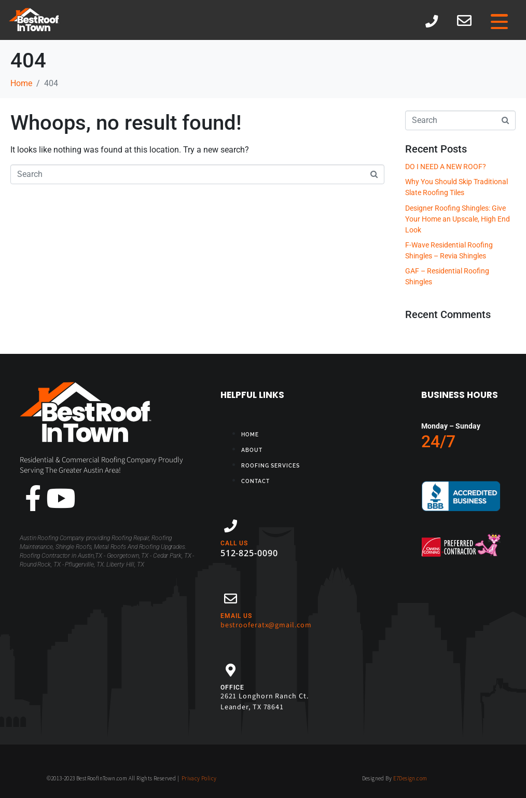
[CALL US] (230, 526)
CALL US (234, 543)
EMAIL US (236, 616)
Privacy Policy (199, 778)
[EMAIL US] (230, 598)
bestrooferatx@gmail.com (266, 625)
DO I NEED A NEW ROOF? (445, 166)
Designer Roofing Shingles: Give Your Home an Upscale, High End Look (457, 219)
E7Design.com (410, 778)
